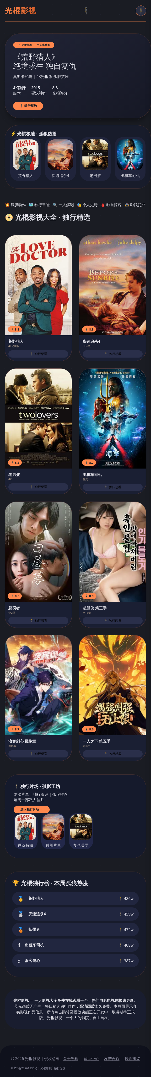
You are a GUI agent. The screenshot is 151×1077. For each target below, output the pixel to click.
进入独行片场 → (31, 809)
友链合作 (111, 1058)
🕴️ (86, 11)
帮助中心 (91, 1058)
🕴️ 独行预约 (28, 106)
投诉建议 (132, 1058)
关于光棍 (70, 1058)
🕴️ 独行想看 (38, 354)
